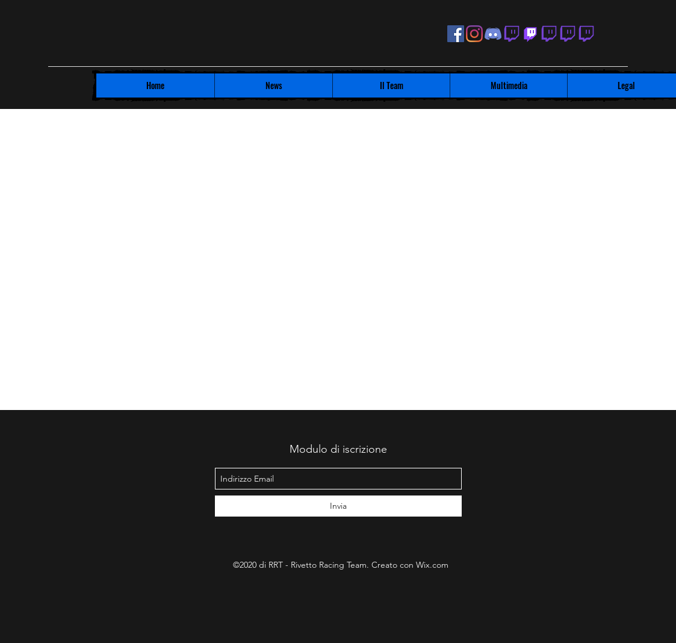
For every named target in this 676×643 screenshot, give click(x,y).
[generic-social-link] (511, 33)
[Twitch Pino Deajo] (549, 33)
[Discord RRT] (493, 33)
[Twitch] (530, 33)
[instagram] (474, 33)
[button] (273, 85)
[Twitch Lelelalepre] (586, 33)
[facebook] (455, 33)
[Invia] (338, 506)
